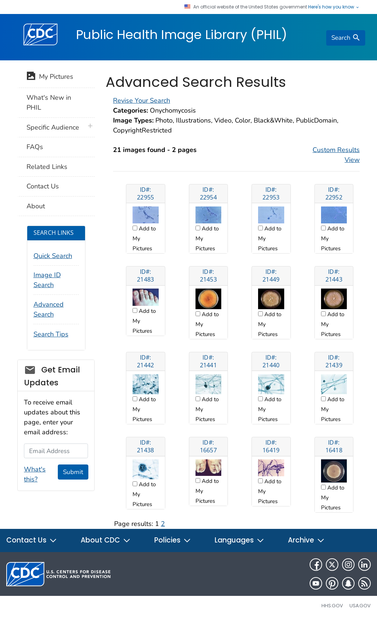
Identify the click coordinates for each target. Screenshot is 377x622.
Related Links (47, 166)
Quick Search (53, 255)
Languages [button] (239, 540)
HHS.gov (332, 605)
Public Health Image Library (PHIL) (181, 34)
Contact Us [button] (31, 540)
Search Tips (51, 334)
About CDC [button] (106, 540)
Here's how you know (334, 7)
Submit (73, 472)
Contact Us (43, 186)
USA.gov (360, 605)
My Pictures (50, 77)
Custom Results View (336, 154)
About (36, 206)
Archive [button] (306, 540)
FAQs (35, 146)
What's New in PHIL (49, 102)
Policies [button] (172, 540)
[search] (345, 38)
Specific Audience (53, 127)
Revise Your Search (141, 100)
